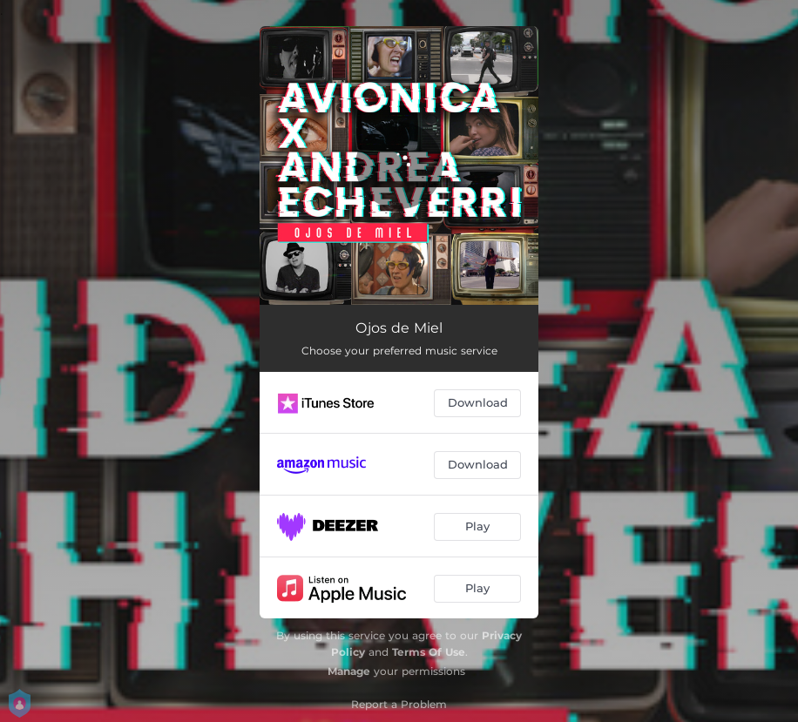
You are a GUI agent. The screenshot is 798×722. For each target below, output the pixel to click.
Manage (349, 671)
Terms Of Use (428, 651)
